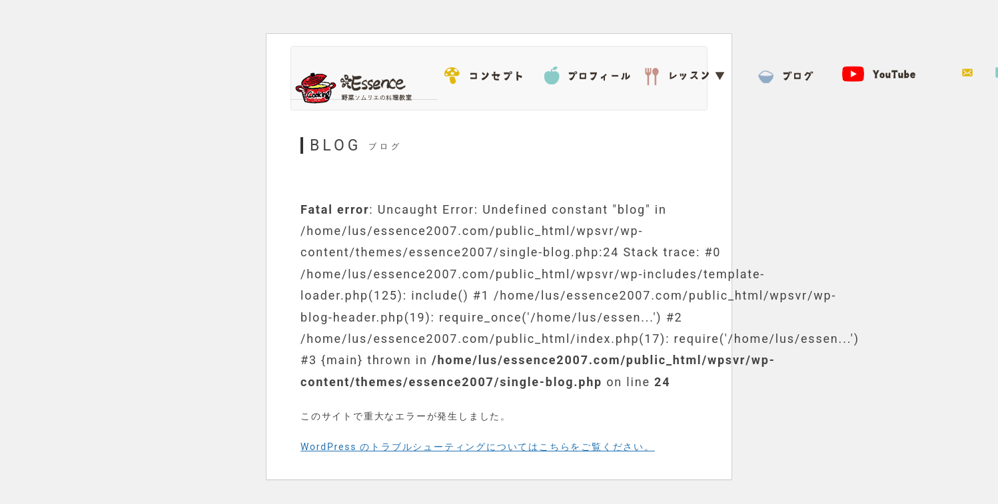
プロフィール (588, 73)
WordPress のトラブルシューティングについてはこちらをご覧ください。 (477, 446)
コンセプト (488, 73)
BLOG (787, 73)
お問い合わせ (967, 73)
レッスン (688, 73)
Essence (357, 87)
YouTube (887, 73)
